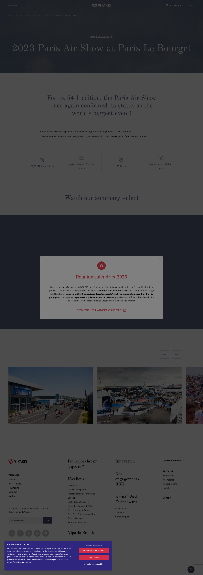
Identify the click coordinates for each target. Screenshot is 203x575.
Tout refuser (94, 557)
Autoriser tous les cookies (93, 550)
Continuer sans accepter (94, 545)
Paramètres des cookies (94, 564)
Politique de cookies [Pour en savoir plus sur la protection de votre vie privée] (22, 562)
